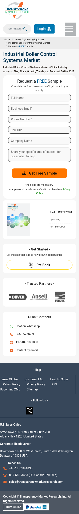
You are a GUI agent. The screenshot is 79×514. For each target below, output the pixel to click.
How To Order (59, 379)
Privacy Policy (36, 384)
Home (7, 39)
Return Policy (11, 384)
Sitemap (32, 389)
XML (55, 384)
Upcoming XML (10, 389)
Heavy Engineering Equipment (30, 39)
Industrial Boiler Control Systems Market (29, 43)
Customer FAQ (34, 379)
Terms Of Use (9, 379)
